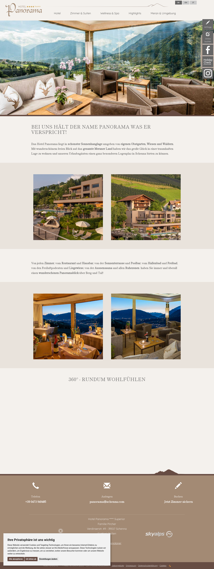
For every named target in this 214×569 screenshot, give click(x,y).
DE (178, 2)
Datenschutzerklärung (148, 565)
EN (186, 2)
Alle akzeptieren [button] (16, 559)
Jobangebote (118, 565)
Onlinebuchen (207, 37)
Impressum (131, 565)
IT (193, 2)
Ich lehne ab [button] (31, 559)
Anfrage (207, 23)
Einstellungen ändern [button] (48, 559)
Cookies (163, 565)
